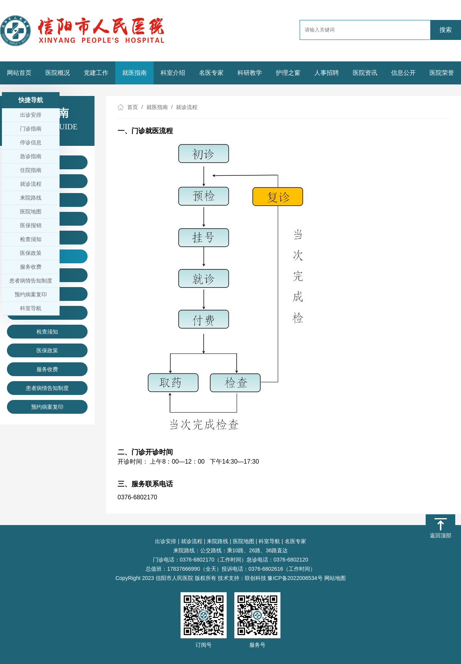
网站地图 (335, 578)
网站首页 (19, 72)
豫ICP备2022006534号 (294, 578)
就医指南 (134, 72)
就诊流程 (191, 541)
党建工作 (96, 72)
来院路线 (217, 541)
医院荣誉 (441, 72)
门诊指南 (30, 129)
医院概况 (57, 72)
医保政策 (47, 350)
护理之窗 (288, 72)
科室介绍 (173, 72)
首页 (132, 107)
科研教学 (249, 72)
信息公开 (403, 72)
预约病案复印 (47, 407)
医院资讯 (365, 72)
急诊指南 (30, 156)
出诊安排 (165, 541)
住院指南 (30, 170)
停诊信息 (30, 142)
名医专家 (211, 72)
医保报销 (30, 225)
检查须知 (47, 332)
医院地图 (243, 541)
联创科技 (255, 578)
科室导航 (269, 541)
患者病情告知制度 (47, 388)
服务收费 (47, 369)
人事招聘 (326, 72)
